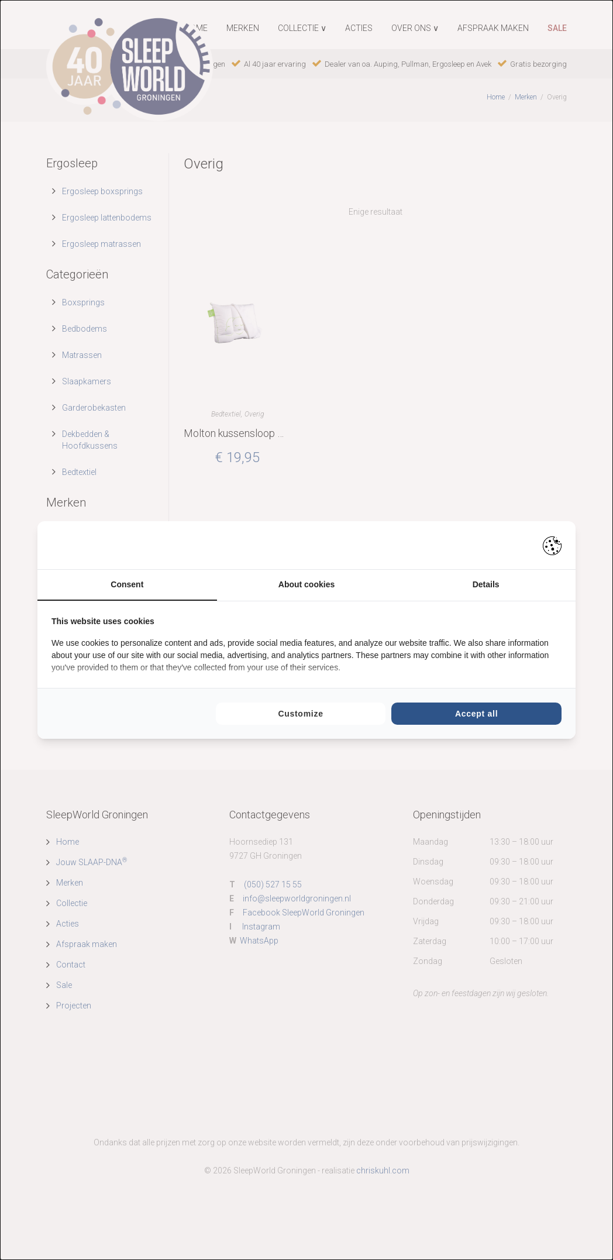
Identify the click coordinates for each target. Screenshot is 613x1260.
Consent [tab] (127, 584)
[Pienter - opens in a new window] (552, 545)
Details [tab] (486, 584)
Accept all (476, 713)
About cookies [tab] (306, 584)
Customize (300, 713)
